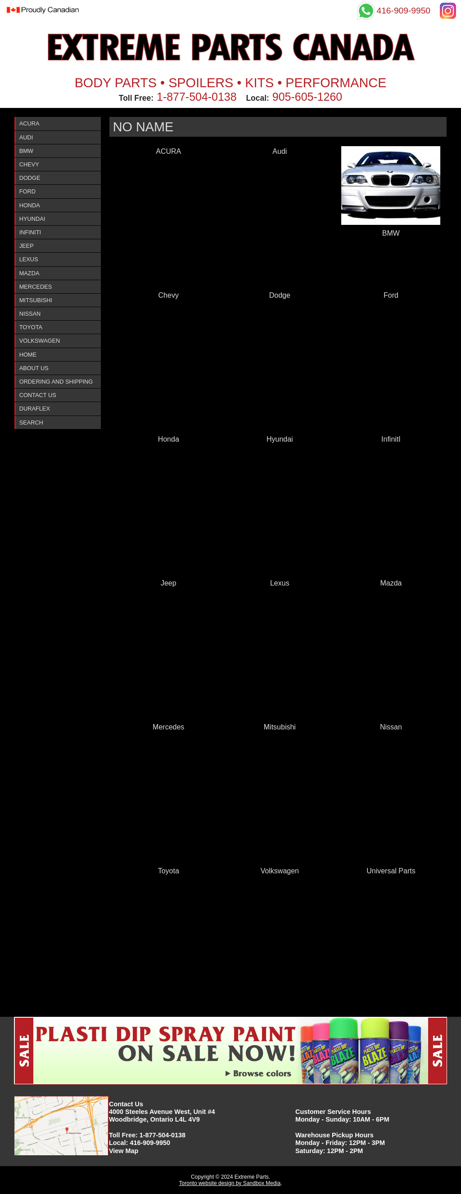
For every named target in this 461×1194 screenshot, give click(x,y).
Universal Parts (390, 871)
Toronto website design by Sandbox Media (229, 1183)
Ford (27, 191)
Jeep (26, 245)
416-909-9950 (150, 1142)
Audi (26, 137)
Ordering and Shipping (56, 381)
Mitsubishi (35, 300)
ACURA (29, 123)
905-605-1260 (307, 96)
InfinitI (30, 232)
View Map (123, 1150)
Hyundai (32, 218)
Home (27, 354)
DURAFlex (34, 408)
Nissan (30, 313)
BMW (26, 151)
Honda (29, 205)
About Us (34, 368)
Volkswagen (39, 340)
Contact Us (37, 395)
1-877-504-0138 (197, 96)
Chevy (29, 164)
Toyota (30, 327)
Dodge (30, 177)
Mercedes (35, 286)
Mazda (29, 273)
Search (31, 422)
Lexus (28, 259)
